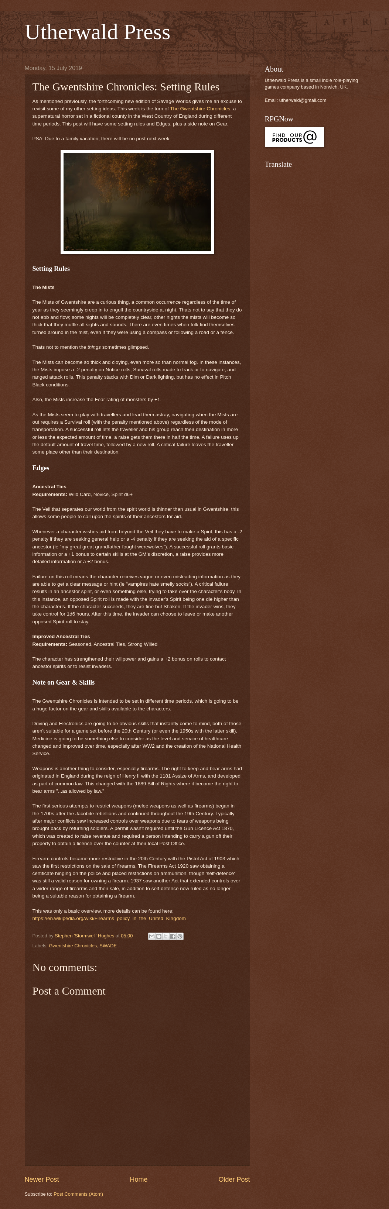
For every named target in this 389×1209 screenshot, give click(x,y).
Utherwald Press (98, 32)
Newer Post (42, 1179)
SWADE (108, 945)
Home (138, 1179)
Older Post (234, 1179)
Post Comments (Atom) (78, 1194)
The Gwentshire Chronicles (200, 108)
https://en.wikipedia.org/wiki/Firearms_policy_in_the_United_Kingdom (109, 918)
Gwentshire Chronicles (73, 945)
